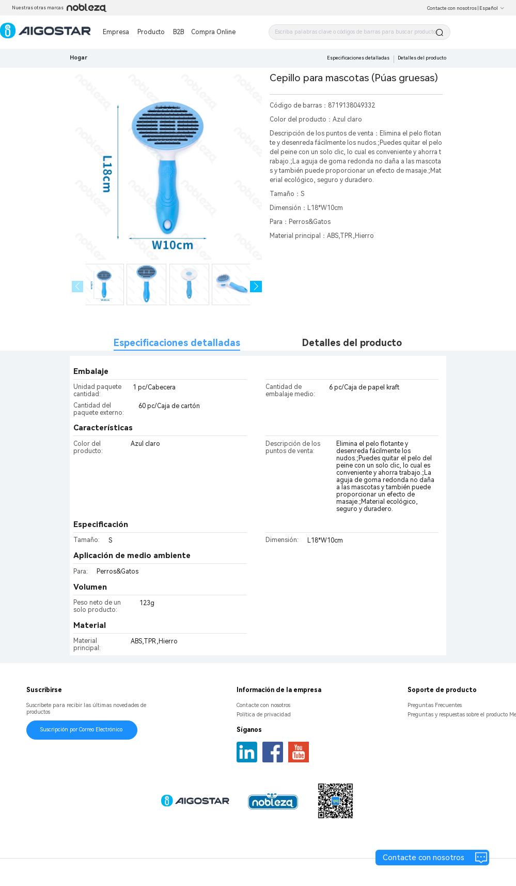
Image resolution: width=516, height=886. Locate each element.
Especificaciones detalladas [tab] (177, 342)
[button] (256, 287)
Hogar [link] (78, 57)
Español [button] (492, 8)
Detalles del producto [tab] (352, 342)
